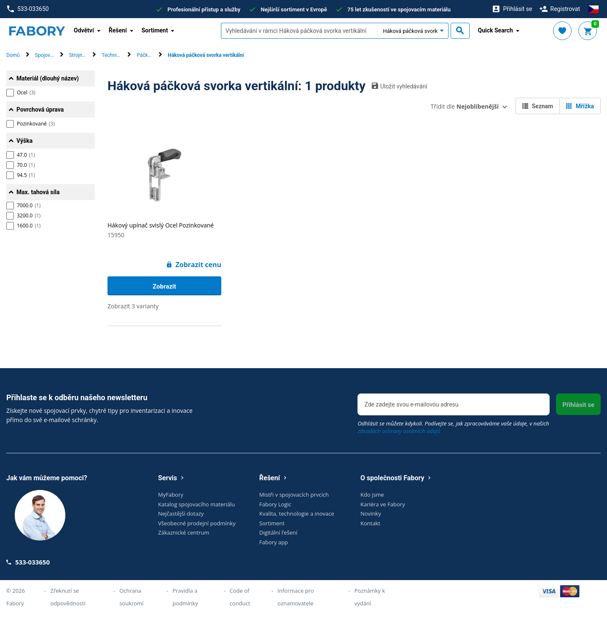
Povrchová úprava (40, 109)
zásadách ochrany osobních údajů (398, 431)
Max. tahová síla (37, 192)
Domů (13, 55)
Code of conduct (240, 597)
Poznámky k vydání (370, 597)
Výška (24, 140)
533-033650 (27, 9)
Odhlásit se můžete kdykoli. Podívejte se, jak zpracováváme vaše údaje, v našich (453, 427)
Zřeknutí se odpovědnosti (68, 597)
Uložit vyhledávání (399, 86)
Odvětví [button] (84, 30)
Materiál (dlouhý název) (47, 78)
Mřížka (580, 106)
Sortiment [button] (155, 30)
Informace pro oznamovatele (295, 597)
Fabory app (273, 542)
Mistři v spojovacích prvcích (294, 494)
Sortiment (272, 523)
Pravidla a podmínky (185, 597)
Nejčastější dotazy (181, 513)
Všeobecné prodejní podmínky (197, 523)
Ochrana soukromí (131, 597)
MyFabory (170, 494)
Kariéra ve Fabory (382, 504)
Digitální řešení (278, 532)
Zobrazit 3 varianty (132, 306)
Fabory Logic (275, 504)
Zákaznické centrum (183, 532)
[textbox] (299, 31)
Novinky (370, 513)
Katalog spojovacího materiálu (196, 504)
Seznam (537, 106)
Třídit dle (465, 106)
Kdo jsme (372, 494)
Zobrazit (164, 286)
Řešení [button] (118, 30)
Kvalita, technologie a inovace (296, 513)
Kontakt (370, 523)
